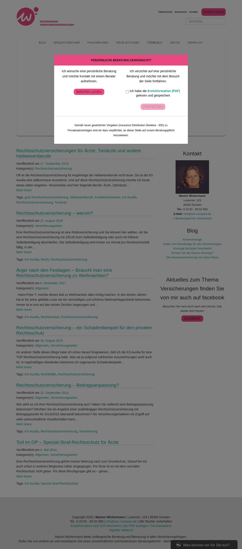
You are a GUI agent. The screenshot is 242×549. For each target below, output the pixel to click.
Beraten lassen (89, 92)
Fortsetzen (153, 107)
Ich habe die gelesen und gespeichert (153, 93)
